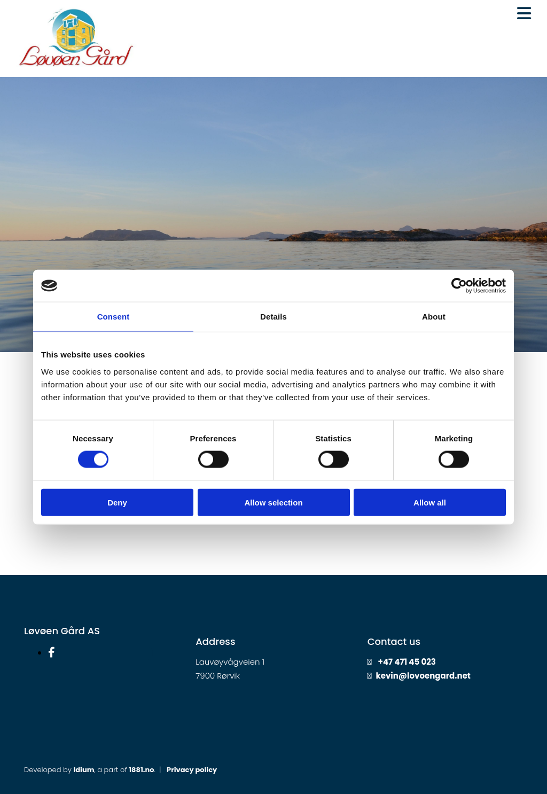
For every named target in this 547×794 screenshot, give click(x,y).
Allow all (429, 502)
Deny (117, 502)
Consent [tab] (113, 316)
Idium (83, 770)
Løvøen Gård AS (62, 630)
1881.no (141, 770)
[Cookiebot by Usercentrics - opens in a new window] (459, 286)
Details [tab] (273, 316)
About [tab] (434, 316)
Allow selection (273, 502)
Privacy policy (192, 770)
